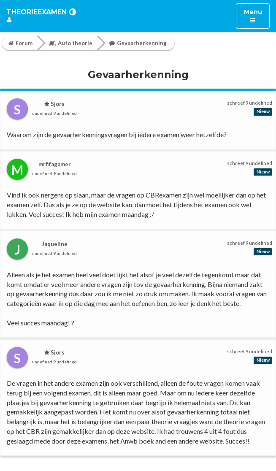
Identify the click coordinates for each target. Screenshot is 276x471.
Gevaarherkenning (138, 43)
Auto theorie (70, 43)
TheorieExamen (36, 12)
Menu (257, 15)
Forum (20, 43)
